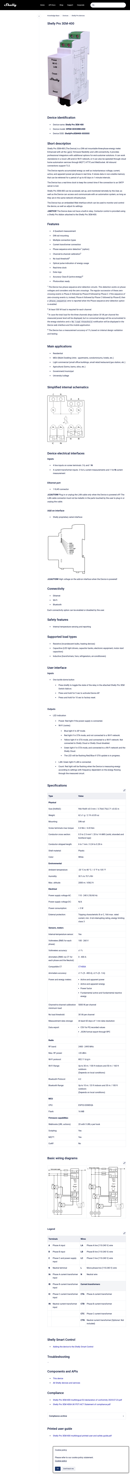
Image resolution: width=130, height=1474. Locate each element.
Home (42, 5)
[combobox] (108, 5)
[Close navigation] (39, 16)
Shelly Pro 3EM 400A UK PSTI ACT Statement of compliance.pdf (82, 1404)
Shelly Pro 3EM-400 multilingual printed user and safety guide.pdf (82, 1436)
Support (70, 5)
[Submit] (93, 5)
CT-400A (82, 966)
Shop (61, 5)
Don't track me (68, 1469)
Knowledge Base (53, 16)
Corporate (80, 5)
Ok (58, 1469)
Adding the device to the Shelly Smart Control (73, 1347)
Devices (65, 16)
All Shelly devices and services (66, 1383)
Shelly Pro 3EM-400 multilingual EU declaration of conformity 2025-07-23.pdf (87, 1400)
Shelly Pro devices (78, 16)
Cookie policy (61, 1461)
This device (58, 1378)
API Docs (52, 5)
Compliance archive (86, 1416)
